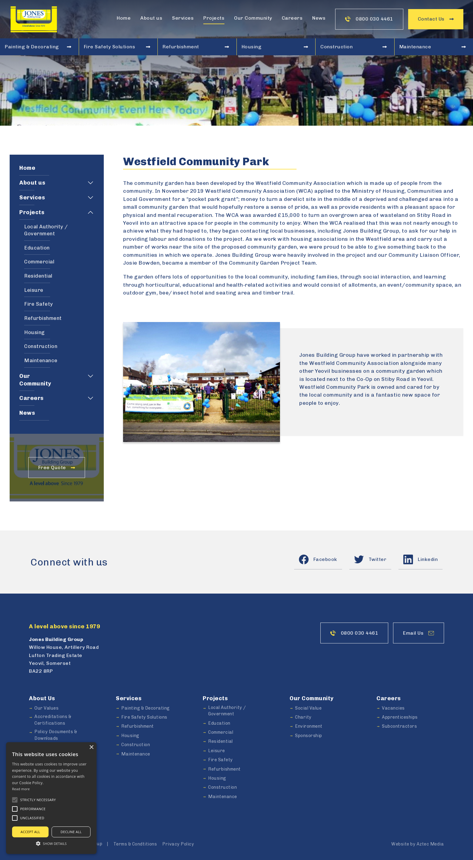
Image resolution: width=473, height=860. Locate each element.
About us (151, 18)
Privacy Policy (178, 844)
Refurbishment (196, 47)
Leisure (33, 290)
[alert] (51, 798)
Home (124, 18)
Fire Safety (38, 304)
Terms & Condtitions (135, 844)
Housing (275, 47)
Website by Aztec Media (417, 844)
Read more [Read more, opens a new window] (21, 789)
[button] (15, 800)
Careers (292, 18)
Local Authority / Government (46, 230)
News (318, 18)
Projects (213, 18)
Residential (38, 276)
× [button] (91, 747)
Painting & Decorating (38, 47)
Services (183, 18)
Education (37, 248)
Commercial (39, 262)
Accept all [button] (30, 831)
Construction (353, 47)
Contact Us (436, 19)
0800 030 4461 (369, 19)
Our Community (253, 18)
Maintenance (432, 47)
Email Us (418, 633)
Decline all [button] (71, 831)
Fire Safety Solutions (117, 47)
